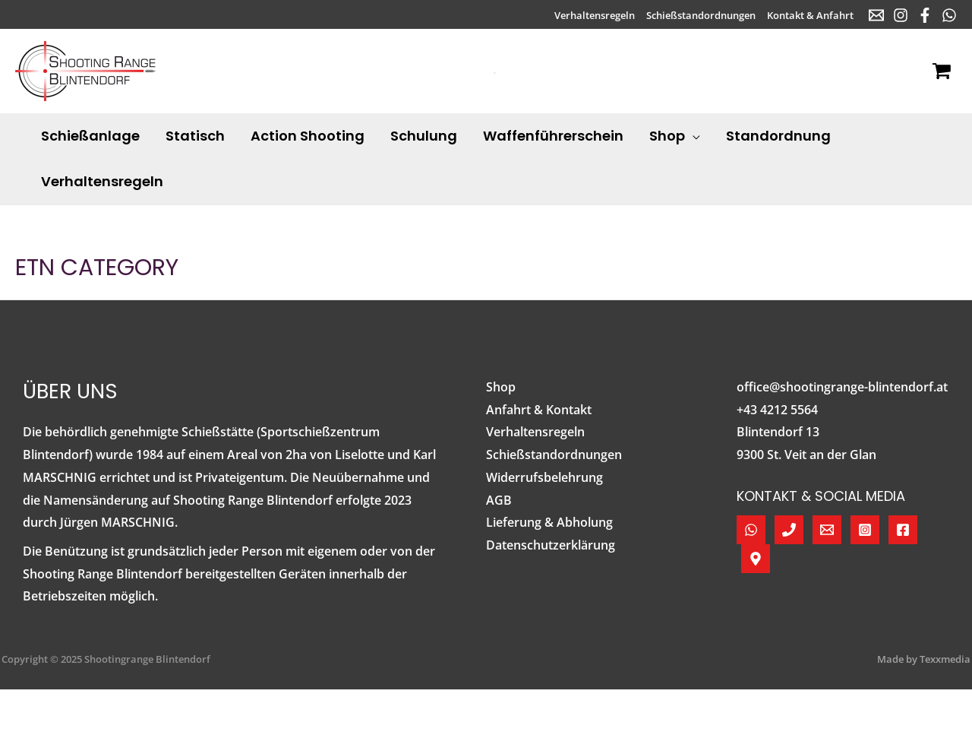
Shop (501, 387)
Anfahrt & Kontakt (539, 409)
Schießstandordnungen (554, 454)
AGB (499, 500)
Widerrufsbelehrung (544, 477)
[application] (692, 136)
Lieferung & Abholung (549, 522)
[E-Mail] (876, 15)
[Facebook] (925, 15)
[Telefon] (789, 529)
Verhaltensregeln (535, 431)
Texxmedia (945, 659)
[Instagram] (900, 15)
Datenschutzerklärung (550, 545)
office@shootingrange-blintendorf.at (842, 387)
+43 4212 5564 (777, 409)
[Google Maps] (755, 558)
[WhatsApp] (949, 15)
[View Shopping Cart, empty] (941, 71)
